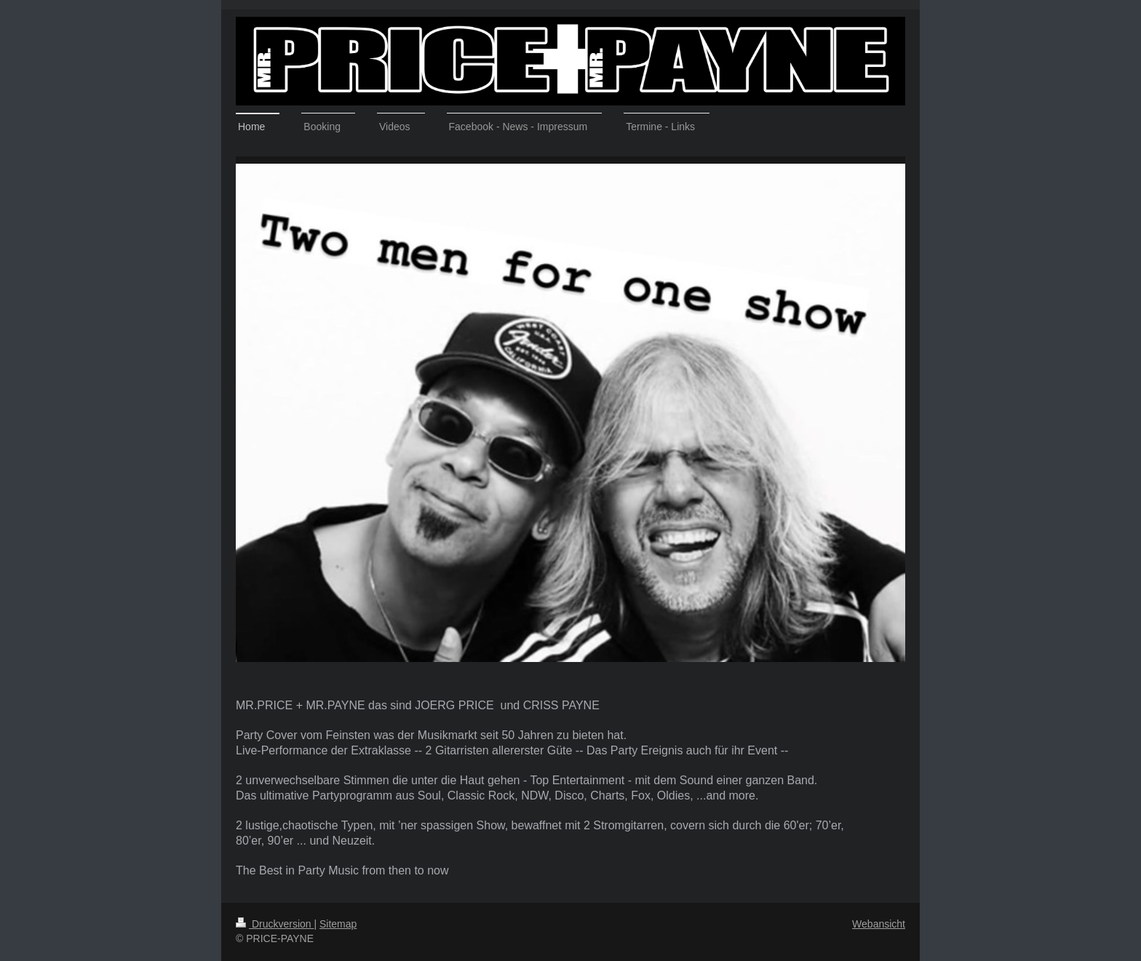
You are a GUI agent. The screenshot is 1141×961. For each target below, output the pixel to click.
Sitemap (338, 924)
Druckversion (275, 924)
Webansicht (878, 924)
